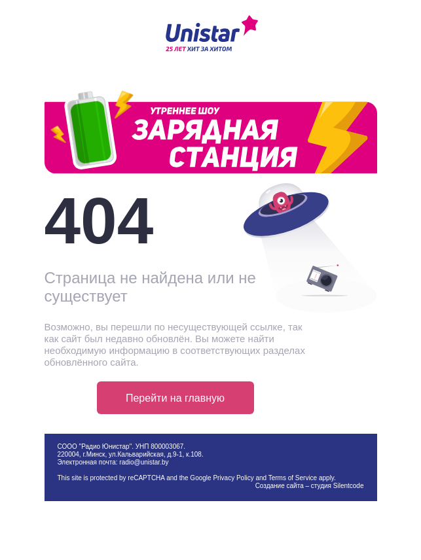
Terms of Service (292, 477)
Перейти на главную (175, 398)
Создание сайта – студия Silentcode (309, 485)
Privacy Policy (233, 477)
